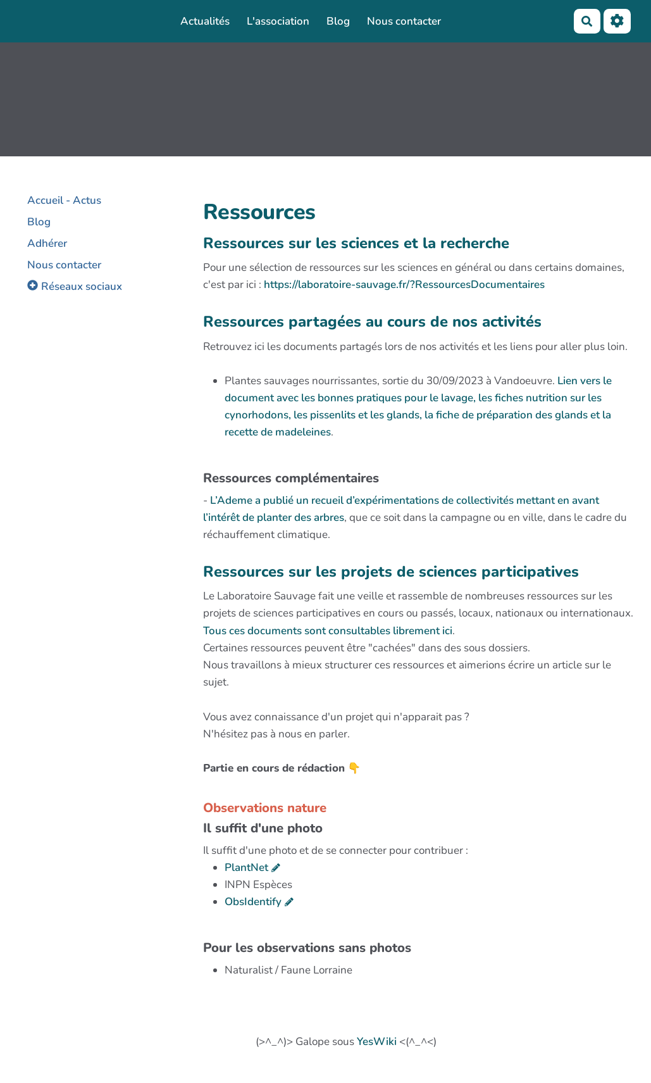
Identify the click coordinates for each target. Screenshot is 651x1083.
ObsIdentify (253, 901)
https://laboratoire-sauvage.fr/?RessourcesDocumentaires (404, 284)
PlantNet (246, 867)
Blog (338, 21)
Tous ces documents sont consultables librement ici (327, 630)
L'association (278, 21)
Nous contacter (404, 21)
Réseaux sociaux (81, 286)
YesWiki (377, 1041)
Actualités (205, 21)
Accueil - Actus (64, 200)
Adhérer (47, 243)
